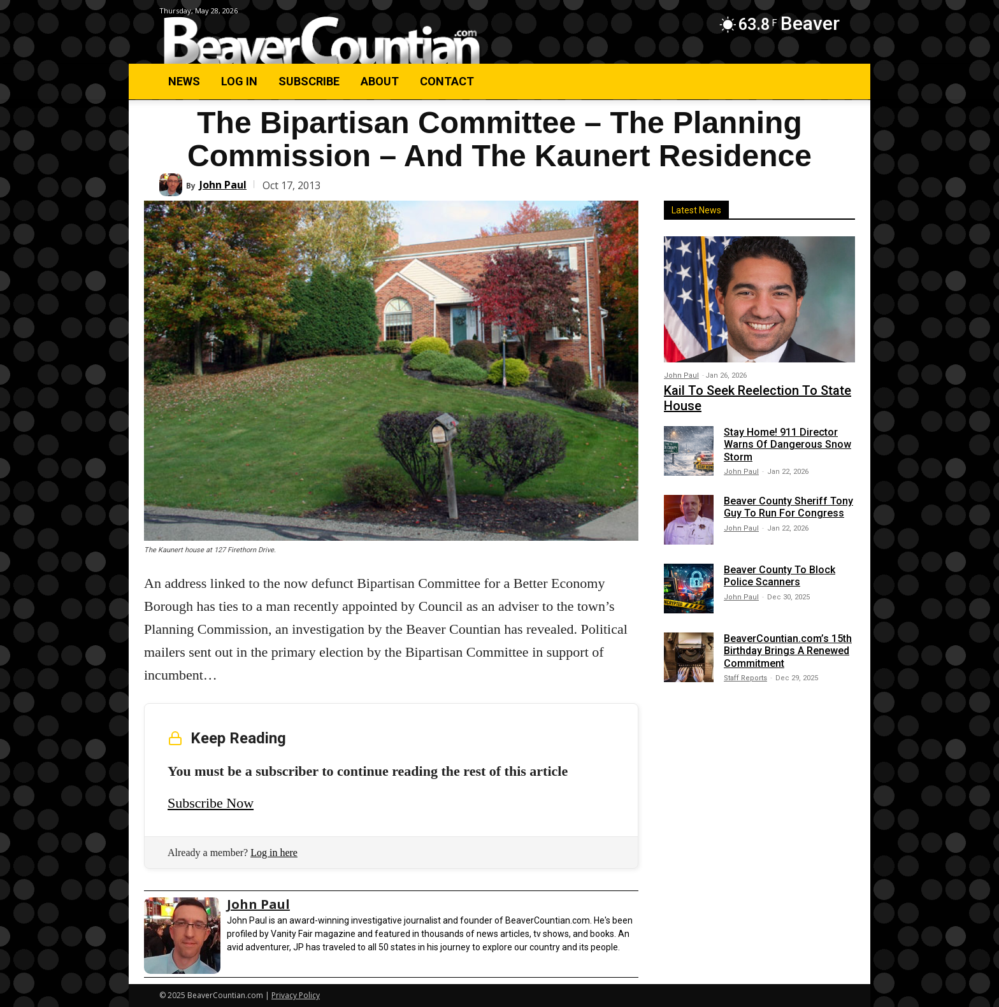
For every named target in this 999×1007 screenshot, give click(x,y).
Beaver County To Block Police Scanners (779, 576)
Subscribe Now (211, 803)
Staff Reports (745, 678)
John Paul (223, 185)
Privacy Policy (295, 995)
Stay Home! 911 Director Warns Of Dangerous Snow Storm (787, 444)
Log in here (274, 852)
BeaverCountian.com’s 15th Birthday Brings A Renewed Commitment (788, 650)
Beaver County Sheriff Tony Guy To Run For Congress (788, 507)
